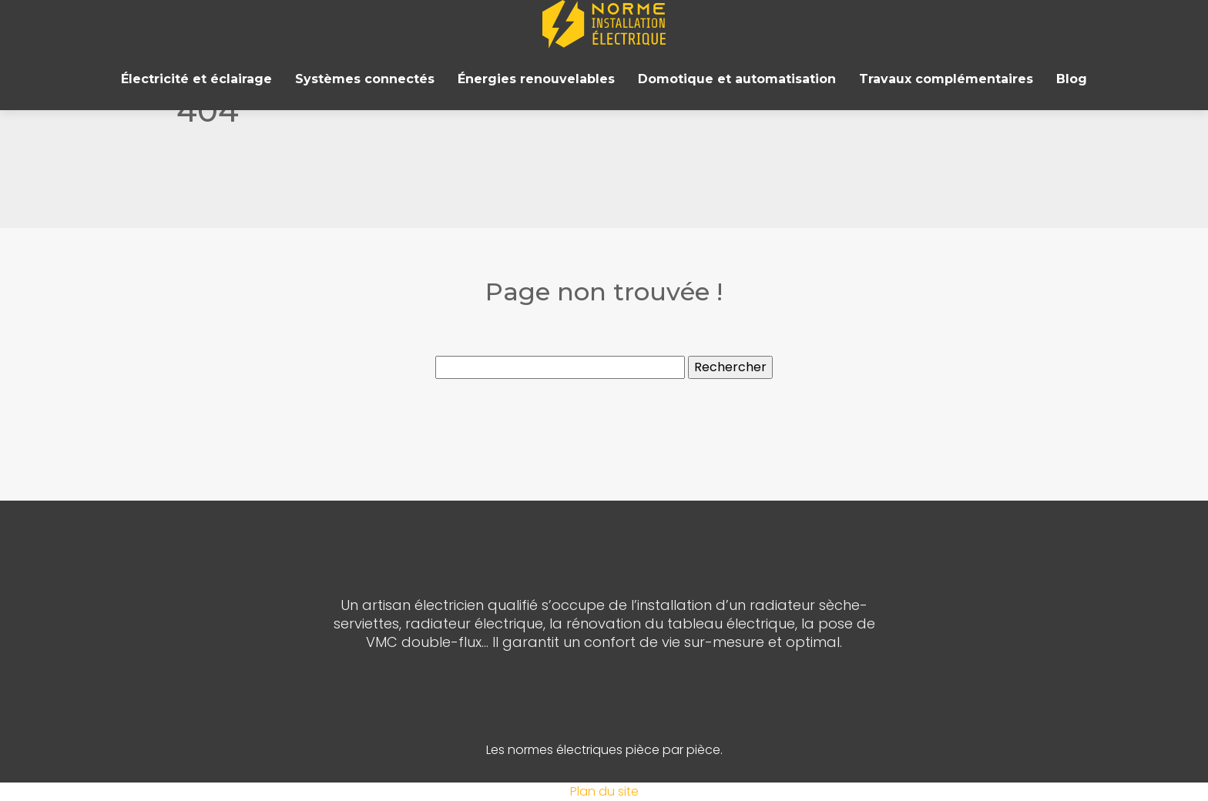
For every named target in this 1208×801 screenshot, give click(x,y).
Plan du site (604, 791)
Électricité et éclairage (196, 79)
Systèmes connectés (365, 79)
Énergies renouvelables (536, 79)
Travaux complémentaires (946, 79)
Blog (1071, 79)
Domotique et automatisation (737, 79)
